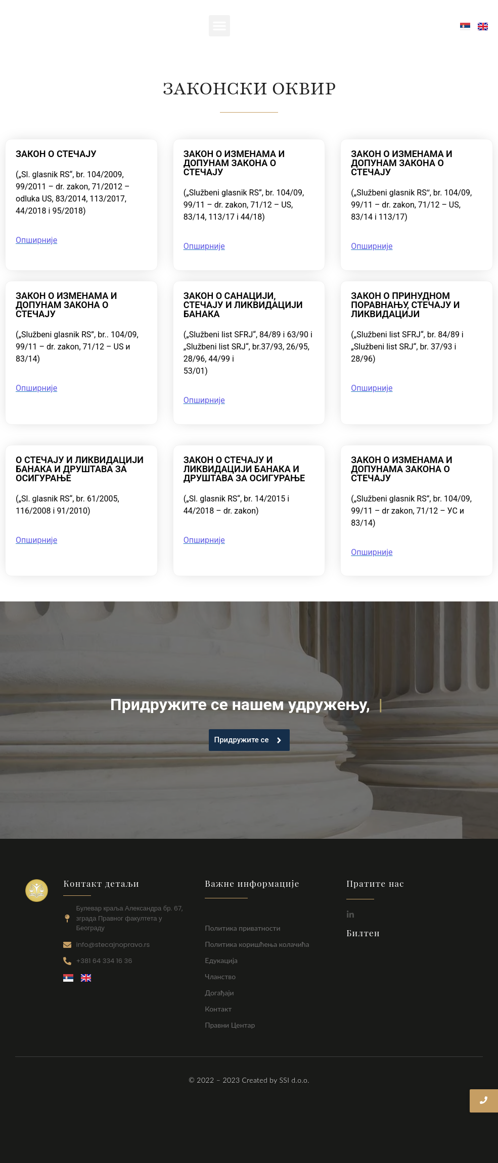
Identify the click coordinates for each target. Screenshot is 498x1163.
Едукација (221, 960)
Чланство (220, 976)
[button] (219, 25)
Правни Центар (230, 1025)
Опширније (36, 240)
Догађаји (219, 992)
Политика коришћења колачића (257, 944)
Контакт (218, 1008)
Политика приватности (242, 928)
